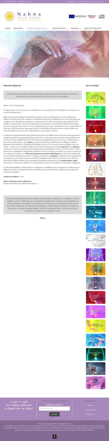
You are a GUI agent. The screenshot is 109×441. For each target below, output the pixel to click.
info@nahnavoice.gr (24, 2)
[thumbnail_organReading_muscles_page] (95, 368)
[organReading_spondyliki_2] (95, 197)
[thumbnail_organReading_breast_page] (95, 382)
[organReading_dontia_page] (95, 212)
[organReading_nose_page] (95, 311)
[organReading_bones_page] (95, 340)
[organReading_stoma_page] (95, 325)
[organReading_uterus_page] (95, 354)
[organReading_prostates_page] (95, 269)
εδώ (36, 183)
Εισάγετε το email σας (54, 405)
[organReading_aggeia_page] (95, 283)
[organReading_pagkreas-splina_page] (95, 254)
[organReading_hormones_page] (95, 240)
